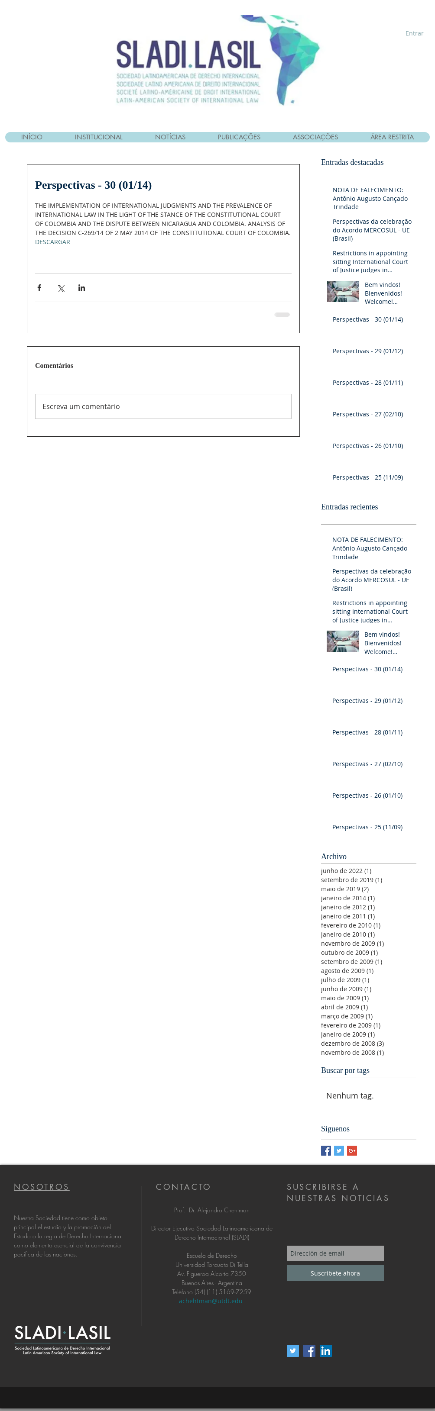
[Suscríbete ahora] (335, 1273)
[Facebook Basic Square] (326, 1151)
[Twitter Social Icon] (293, 1351)
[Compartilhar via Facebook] (39, 287)
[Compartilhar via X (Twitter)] (60, 287)
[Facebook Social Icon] (309, 1351)
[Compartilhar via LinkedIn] (82, 287)
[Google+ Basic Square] (352, 1151)
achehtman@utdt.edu (211, 1301)
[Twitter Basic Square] (339, 1151)
